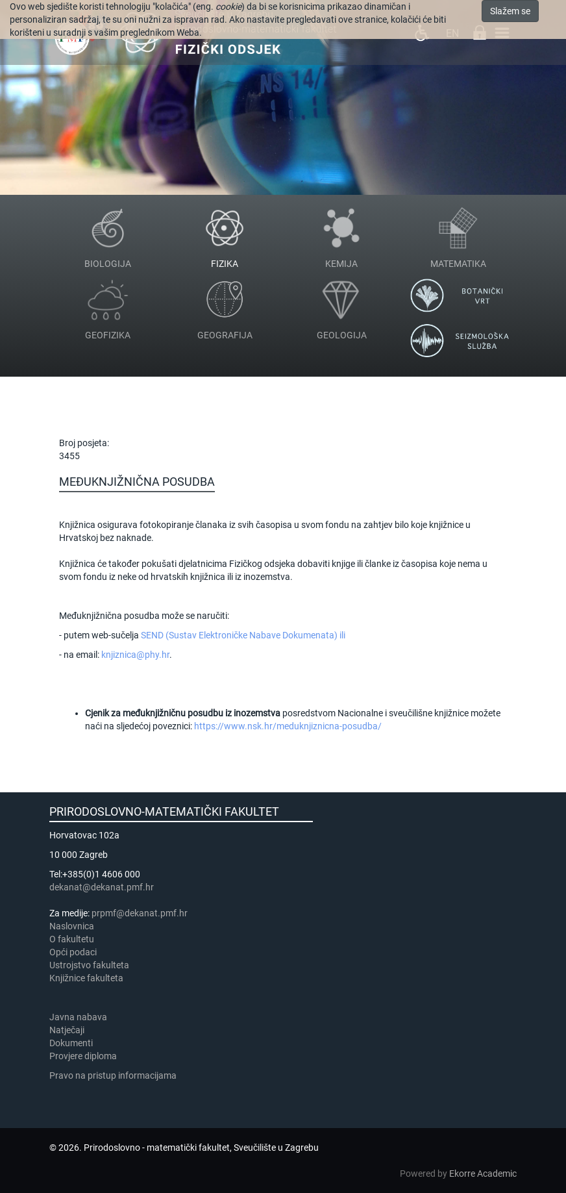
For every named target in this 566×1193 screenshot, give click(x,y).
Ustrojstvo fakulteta (89, 965)
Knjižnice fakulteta (86, 978)
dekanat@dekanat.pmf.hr (101, 887)
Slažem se (510, 11)
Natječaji (66, 1030)
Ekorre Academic (483, 1173)
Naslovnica (71, 926)
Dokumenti (71, 1043)
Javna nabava (78, 1017)
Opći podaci (73, 952)
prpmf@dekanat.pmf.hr (140, 913)
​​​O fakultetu (71, 939)
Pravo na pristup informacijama (114, 1075)
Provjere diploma (83, 1056)
